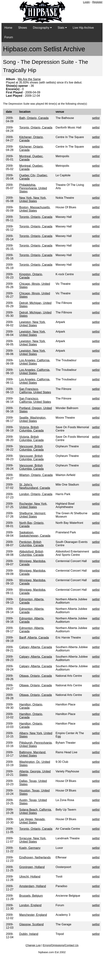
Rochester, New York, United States (33, 505)
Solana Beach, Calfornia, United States (35, 811)
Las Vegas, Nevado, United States (32, 821)
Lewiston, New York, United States (32, 323)
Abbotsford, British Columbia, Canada (31, 553)
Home (8, 27)
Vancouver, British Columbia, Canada (31, 448)
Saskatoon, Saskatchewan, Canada (34, 534)
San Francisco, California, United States (35, 390)
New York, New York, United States (33, 199)
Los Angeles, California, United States (34, 362)
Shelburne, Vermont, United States (32, 515)
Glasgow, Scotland (31, 924)
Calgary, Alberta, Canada (35, 647)
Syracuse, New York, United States (32, 840)
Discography (42, 27)
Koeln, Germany (29, 847)
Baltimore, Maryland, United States (32, 754)
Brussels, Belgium (31, 895)
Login (86, 1)
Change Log (33, 945)
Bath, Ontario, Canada (33, 118)
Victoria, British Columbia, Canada (31, 429)
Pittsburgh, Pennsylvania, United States (35, 744)
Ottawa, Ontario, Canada (35, 675)
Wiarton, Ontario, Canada (35, 475)
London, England (30, 905)
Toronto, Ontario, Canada (35, 127)
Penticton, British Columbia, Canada (31, 543)
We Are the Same (29, 79)
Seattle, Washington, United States (32, 419)
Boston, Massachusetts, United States (34, 209)
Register (97, 1)
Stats (62, 27)
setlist (96, 118)
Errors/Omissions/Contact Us (60, 945)
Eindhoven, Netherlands (35, 857)
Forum (8, 37)
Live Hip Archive (83, 27)
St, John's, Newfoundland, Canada (34, 486)
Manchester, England (33, 914)
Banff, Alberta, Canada (34, 637)
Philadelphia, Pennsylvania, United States (33, 188)
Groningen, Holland (32, 867)
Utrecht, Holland (29, 876)
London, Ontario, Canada (35, 494)
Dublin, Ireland (28, 933)
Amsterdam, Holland (32, 886)
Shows (22, 27)
